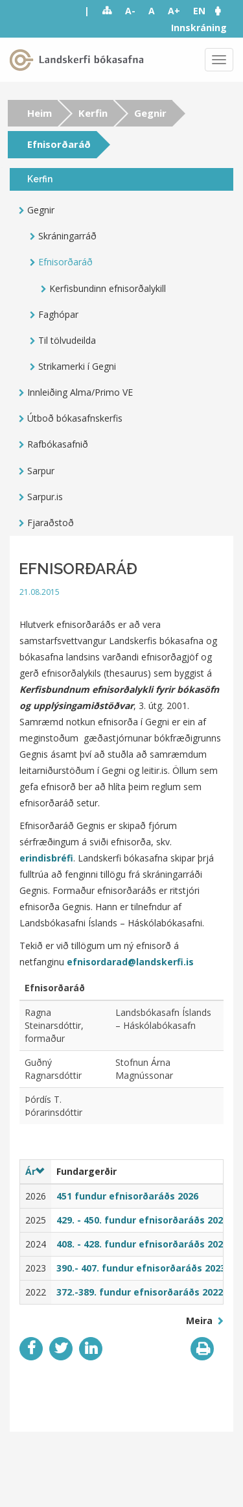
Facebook (31, 1348)
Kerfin (93, 112)
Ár (35, 1171)
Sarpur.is (45, 496)
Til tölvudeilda (67, 340)
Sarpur (40, 470)
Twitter (61, 1348)
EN (199, 11)
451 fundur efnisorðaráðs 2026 (127, 1196)
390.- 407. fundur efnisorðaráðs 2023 (141, 1268)
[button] (224, 11)
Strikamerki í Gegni (77, 366)
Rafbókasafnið (57, 444)
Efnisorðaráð (65, 262)
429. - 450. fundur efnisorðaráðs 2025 (142, 1220)
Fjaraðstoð (50, 522)
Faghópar (58, 314)
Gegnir (150, 112)
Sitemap (107, 11)
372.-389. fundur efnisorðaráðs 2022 (139, 1292)
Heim (39, 112)
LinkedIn (90, 1348)
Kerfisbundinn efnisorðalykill (107, 288)
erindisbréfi (46, 858)
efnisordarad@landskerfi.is (130, 962)
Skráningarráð (67, 236)
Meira (200, 1320)
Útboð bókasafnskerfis (74, 418)
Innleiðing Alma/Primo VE (80, 392)
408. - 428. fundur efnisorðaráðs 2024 (142, 1244)
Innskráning (199, 27)
